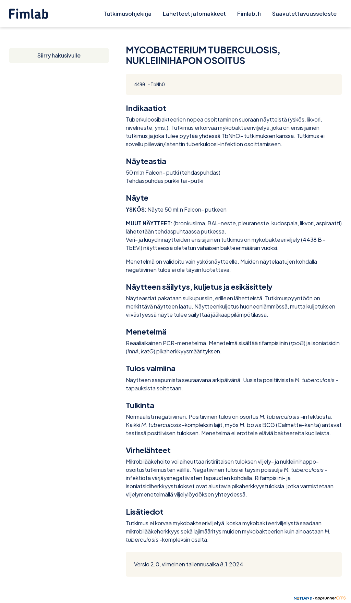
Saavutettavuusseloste (304, 13)
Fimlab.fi (249, 13)
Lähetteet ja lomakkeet (194, 13)
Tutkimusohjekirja (128, 13)
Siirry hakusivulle (59, 55)
